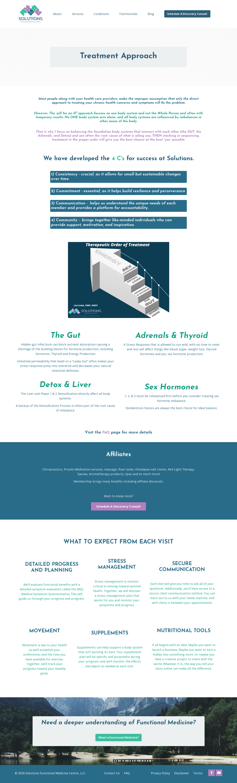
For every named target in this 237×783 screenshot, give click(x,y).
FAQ (106, 433)
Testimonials (128, 14)
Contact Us (112, 775)
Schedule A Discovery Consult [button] (187, 14)
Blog (151, 14)
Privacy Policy (160, 775)
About (57, 14)
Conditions (101, 14)
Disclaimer (181, 775)
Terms (197, 775)
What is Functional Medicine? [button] (118, 739)
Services (77, 14)
